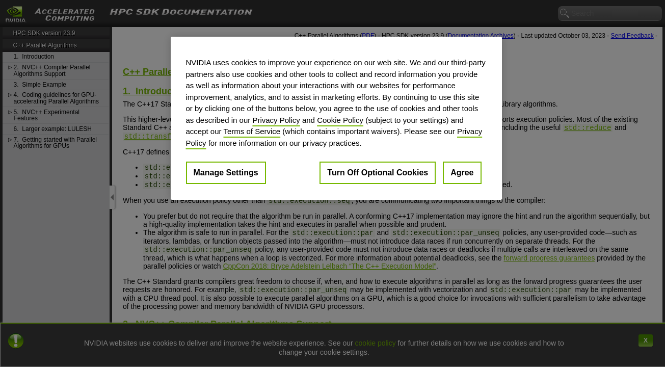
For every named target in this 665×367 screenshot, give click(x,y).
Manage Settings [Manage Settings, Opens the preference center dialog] (226, 172)
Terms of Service (251, 131)
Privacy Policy (276, 120)
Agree (461, 172)
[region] (336, 118)
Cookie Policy (340, 120)
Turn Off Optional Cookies (377, 172)
